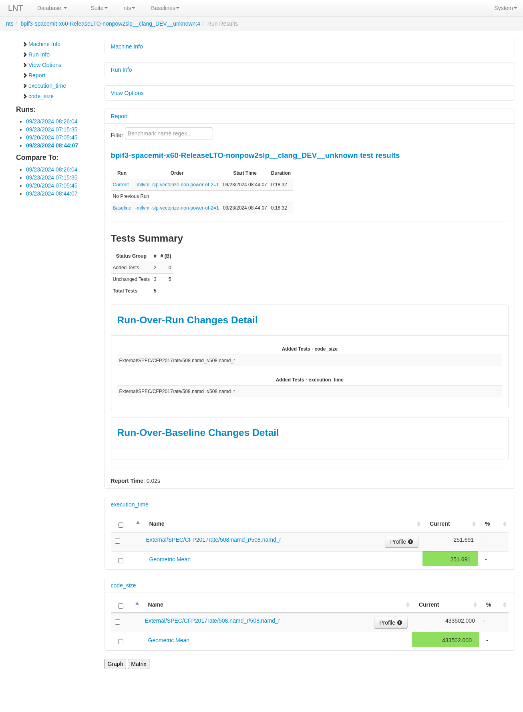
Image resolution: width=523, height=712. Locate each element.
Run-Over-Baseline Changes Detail (198, 432)
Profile (401, 542)
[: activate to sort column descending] (126, 524)
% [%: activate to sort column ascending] (487, 523)
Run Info (36, 54)
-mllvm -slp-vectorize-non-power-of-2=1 (177, 185)
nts (129, 8)
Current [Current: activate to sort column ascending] (440, 523)
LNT (15, 8)
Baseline (122, 208)
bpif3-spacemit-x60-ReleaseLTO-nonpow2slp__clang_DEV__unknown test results (255, 155)
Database (52, 8)
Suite (99, 8)
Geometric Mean (169, 559)
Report (33, 75)
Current (121, 185)
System (505, 8)
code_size (38, 96)
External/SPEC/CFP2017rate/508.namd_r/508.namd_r (213, 540)
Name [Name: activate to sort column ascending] (156, 523)
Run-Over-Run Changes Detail (187, 320)
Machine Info (41, 44)
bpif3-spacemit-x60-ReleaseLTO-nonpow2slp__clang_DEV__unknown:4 (110, 23)
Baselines (165, 8)
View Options (41, 65)
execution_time (44, 86)
